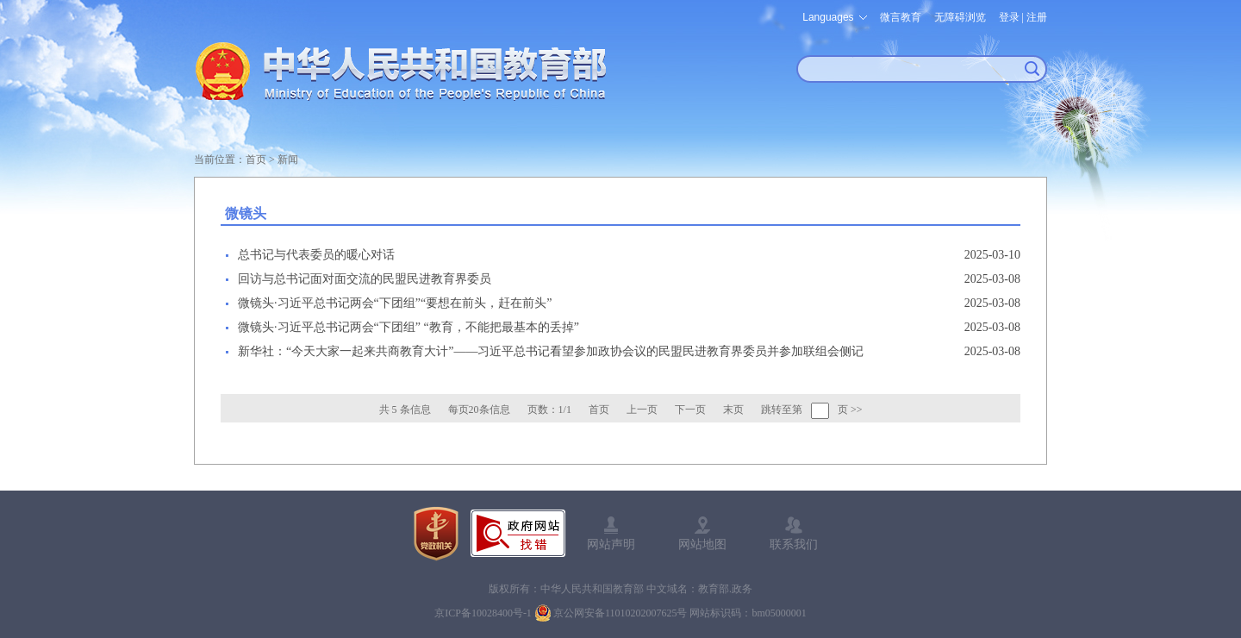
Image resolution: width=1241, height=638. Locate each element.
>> (857, 409)
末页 (733, 409)
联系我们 (794, 544)
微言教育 (900, 17)
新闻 (288, 159)
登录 (1009, 17)
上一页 (642, 409)
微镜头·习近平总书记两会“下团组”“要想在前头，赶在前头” (395, 303)
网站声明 (611, 544)
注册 (1036, 17)
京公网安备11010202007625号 (620, 613)
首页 (256, 159)
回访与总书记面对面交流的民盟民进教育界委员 (364, 278)
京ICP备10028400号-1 (483, 613)
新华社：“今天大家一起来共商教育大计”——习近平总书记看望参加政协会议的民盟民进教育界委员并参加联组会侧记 (551, 351)
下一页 (690, 409)
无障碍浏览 (960, 17)
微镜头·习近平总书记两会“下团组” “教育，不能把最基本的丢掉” (408, 327)
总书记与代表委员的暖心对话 (316, 254)
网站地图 (702, 544)
